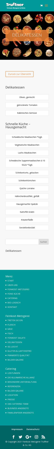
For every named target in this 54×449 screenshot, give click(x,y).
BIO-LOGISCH (13, 302)
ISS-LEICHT (12, 346)
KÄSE (10, 329)
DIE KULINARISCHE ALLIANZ (21, 377)
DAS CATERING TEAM (17, 404)
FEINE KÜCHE (13, 293)
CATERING (12, 298)
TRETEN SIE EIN (15, 320)
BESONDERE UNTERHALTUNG (22, 382)
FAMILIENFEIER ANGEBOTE (20, 412)
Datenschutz (32, 429)
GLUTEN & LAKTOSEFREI (19, 351)
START (10, 280)
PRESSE (11, 399)
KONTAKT (12, 307)
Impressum (17, 429)
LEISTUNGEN (13, 373)
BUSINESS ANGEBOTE (18, 408)
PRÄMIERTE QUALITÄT (18, 355)
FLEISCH (11, 324)
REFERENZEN (13, 386)
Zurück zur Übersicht (19, 74)
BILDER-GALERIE (15, 359)
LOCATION (12, 395)
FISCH (10, 333)
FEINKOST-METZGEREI (18, 289)
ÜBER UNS (12, 285)
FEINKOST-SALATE (16, 337)
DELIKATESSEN (14, 342)
